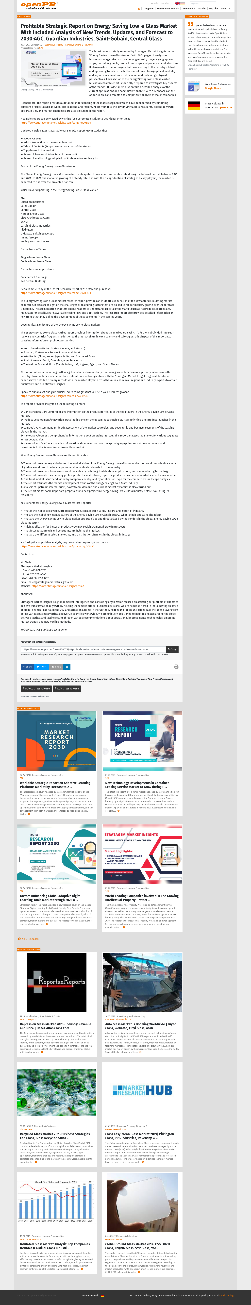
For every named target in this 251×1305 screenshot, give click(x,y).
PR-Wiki (155, 3)
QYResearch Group (114, 1239)
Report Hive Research (30, 1239)
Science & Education (127, 1236)
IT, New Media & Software (44, 1126)
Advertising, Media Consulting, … (132, 1016)
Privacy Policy (150, 1295)
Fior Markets (26, 1129)
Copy (172, 649)
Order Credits (189, 8)
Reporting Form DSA (208, 1295)
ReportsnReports (28, 1019)
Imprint (165, 3)
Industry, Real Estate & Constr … (46, 1016)
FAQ (131, 1295)
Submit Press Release (168, 8)
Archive (202, 8)
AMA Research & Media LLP (118, 1019)
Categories (148, 8)
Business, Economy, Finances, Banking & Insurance (69, 45)
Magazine (213, 8)
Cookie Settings (226, 1295)
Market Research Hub (115, 1129)
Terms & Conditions (168, 1295)
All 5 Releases (27, 938)
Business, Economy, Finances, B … (47, 775)
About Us (226, 8)
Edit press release (67, 688)
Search (223, 3)
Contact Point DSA (188, 1295)
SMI (41, 48)
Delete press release (36, 688)
